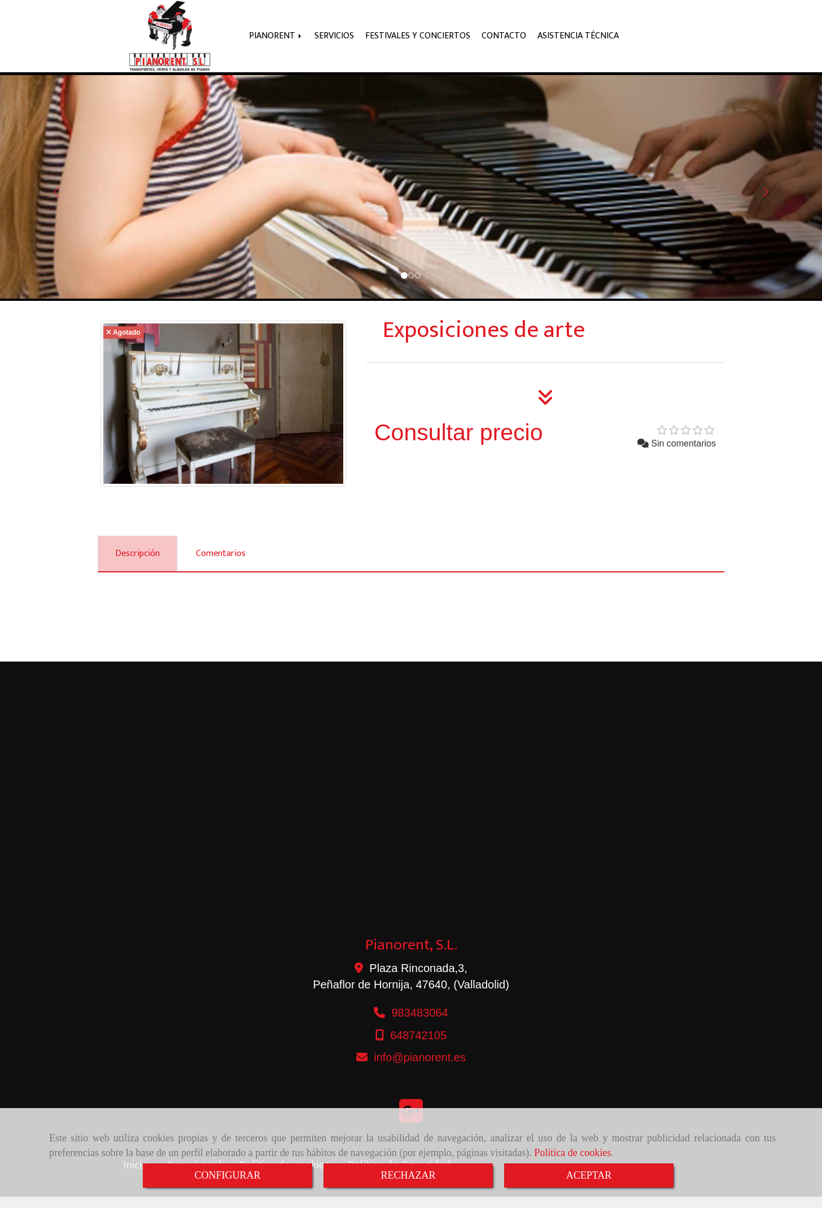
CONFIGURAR (227, 1175)
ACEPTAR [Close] (589, 1175)
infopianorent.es (420, 1068)
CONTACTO (504, 41)
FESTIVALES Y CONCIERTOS (417, 41)
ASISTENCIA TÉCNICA (578, 41)
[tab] (137, 565)
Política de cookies (572, 1152)
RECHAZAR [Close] (408, 1175)
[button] (61, 198)
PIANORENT (276, 41)
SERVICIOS (334, 41)
